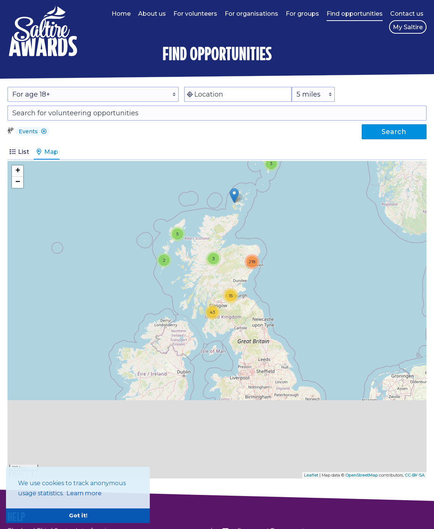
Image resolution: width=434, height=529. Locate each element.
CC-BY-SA (415, 475)
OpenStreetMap (361, 475)
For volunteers (195, 13)
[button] (43, 131)
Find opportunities (355, 13)
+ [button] (17, 171)
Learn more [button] (83, 493)
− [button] (17, 182)
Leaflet (311, 475)
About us (152, 13)
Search (394, 132)
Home (121, 13)
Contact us (407, 13)
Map (46, 151)
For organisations (251, 13)
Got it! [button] (78, 515)
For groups (302, 13)
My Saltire (408, 27)
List (19, 151)
